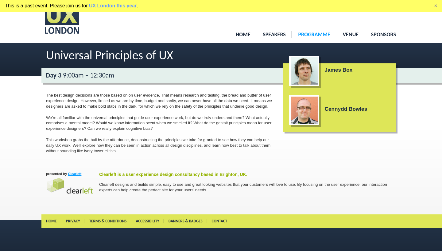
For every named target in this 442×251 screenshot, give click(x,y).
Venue (351, 34)
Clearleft (70, 183)
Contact (219, 221)
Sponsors (383, 34)
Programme (314, 34)
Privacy (73, 221)
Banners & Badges (186, 221)
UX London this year (113, 5)
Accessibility (147, 221)
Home (243, 34)
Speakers (274, 34)
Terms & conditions (108, 221)
